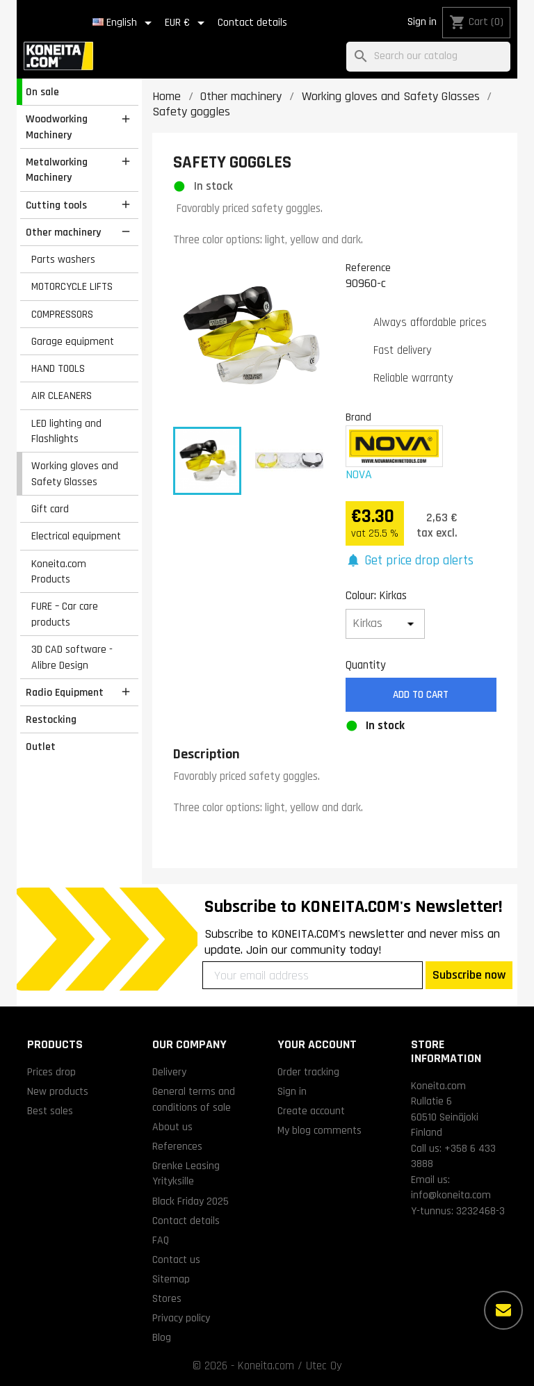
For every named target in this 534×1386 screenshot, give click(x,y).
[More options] (503, 1310)
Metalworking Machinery (57, 170)
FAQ (160, 1240)
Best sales (50, 1111)
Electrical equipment (76, 536)
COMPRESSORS (62, 314)
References (177, 1146)
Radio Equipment (65, 692)
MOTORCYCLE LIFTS (72, 286)
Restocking (51, 719)
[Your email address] (312, 975)
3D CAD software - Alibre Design (72, 657)
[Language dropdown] (124, 23)
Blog (161, 1337)
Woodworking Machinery (57, 127)
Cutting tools (56, 205)
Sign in (422, 22)
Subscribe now (468, 975)
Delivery (169, 1072)
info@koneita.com (451, 1195)
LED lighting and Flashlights (66, 431)
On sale (42, 92)
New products (57, 1091)
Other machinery (63, 232)
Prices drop (51, 1072)
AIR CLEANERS (61, 395)
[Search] (428, 57)
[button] (410, 561)
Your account (317, 1044)
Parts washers (63, 259)
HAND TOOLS (58, 368)
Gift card (50, 509)
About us (172, 1127)
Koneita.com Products (58, 572)
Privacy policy (181, 1318)
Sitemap (171, 1279)
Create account (311, 1111)
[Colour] (386, 624)
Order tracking (308, 1072)
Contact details (252, 22)
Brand (358, 417)
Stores (166, 1298)
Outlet (41, 746)
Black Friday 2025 (190, 1201)
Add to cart (420, 694)
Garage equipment (72, 341)
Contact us (176, 1259)
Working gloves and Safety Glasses (74, 474)
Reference (368, 268)
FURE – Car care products (64, 614)
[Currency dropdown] (187, 23)
